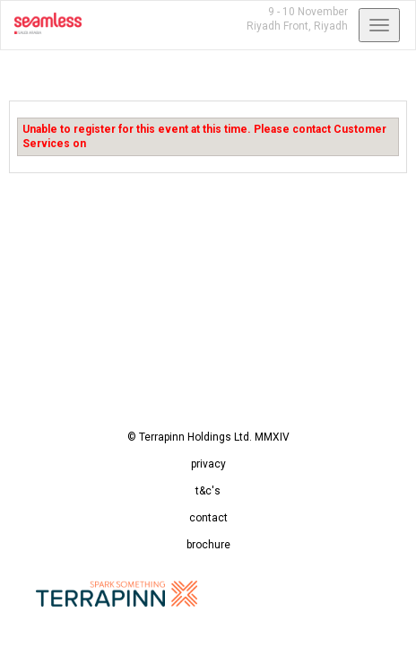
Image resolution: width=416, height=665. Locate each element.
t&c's (208, 491)
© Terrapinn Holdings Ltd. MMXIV (208, 437)
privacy (208, 464)
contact (208, 518)
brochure (208, 544)
